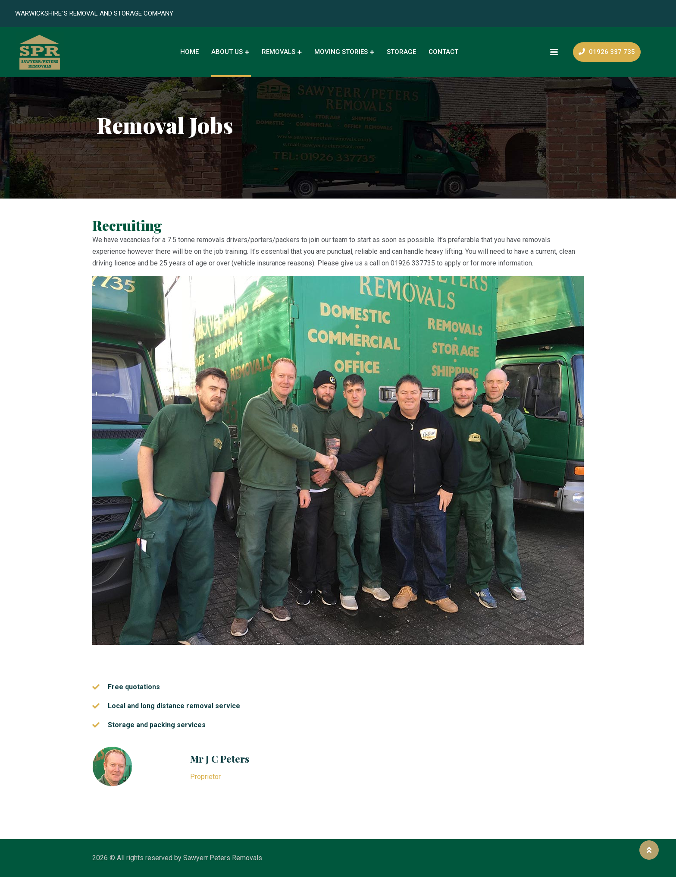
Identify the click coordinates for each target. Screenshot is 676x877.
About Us (227, 52)
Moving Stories (341, 52)
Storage (401, 52)
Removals (278, 52)
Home (189, 52)
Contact (443, 52)
